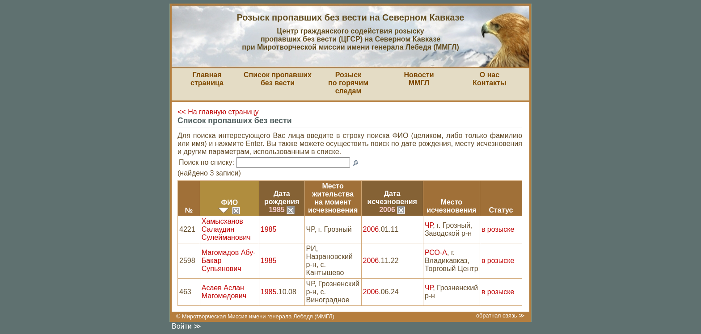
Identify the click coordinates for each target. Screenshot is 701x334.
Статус (501, 210)
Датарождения (282, 197)
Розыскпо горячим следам (348, 83)
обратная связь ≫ (500, 315)
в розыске (497, 229)
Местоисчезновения (451, 206)
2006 (392, 209)
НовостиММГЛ (419, 79)
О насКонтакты (489, 79)
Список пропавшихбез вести (278, 79)
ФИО (229, 202)
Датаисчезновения (392, 197)
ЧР (429, 225)
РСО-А (436, 252)
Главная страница (207, 79)
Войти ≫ (186, 326)
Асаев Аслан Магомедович (224, 292)
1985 (282, 209)
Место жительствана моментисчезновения (333, 198)
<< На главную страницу (218, 112)
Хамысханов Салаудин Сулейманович (226, 229)
